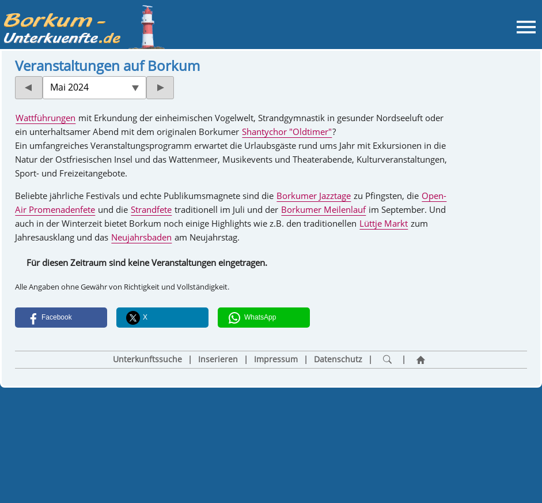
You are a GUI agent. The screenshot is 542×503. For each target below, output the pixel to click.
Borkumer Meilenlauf (323, 209)
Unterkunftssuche (147, 359)
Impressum (276, 359)
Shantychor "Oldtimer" (287, 131)
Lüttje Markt (383, 223)
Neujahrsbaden (141, 237)
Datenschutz (338, 359)
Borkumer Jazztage (313, 195)
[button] (61, 317)
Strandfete (151, 209)
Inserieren (218, 359)
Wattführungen (45, 117)
